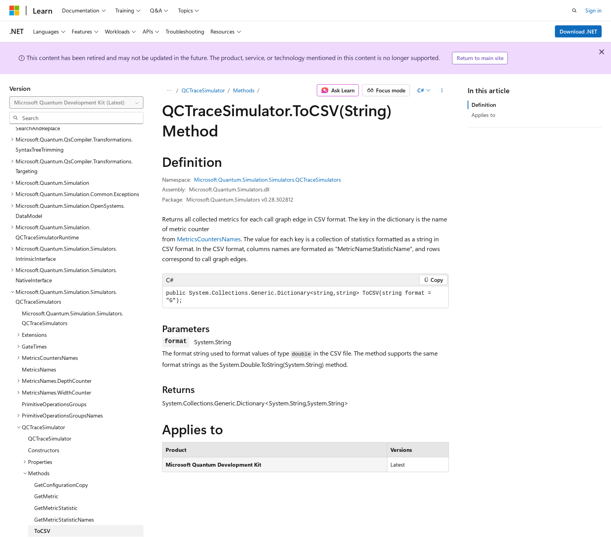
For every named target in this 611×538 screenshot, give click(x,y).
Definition (483, 104)
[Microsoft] (14, 10)
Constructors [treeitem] (43, 431)
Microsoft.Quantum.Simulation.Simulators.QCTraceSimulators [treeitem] (72, 300)
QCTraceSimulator (203, 90)
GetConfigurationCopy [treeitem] (61, 466)
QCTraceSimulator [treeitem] (49, 420)
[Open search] (574, 11)
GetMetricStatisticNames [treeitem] (64, 501)
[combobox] (76, 102)
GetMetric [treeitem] (46, 477)
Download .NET (578, 31)
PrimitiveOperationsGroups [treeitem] (54, 385)
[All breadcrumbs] (169, 90)
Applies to (483, 115)
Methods (243, 90)
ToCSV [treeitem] (42, 512)
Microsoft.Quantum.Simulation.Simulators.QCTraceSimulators (267, 179)
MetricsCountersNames (209, 239)
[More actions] (442, 90)
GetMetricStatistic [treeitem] (56, 489)
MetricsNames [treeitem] (39, 351)
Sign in (593, 10)
